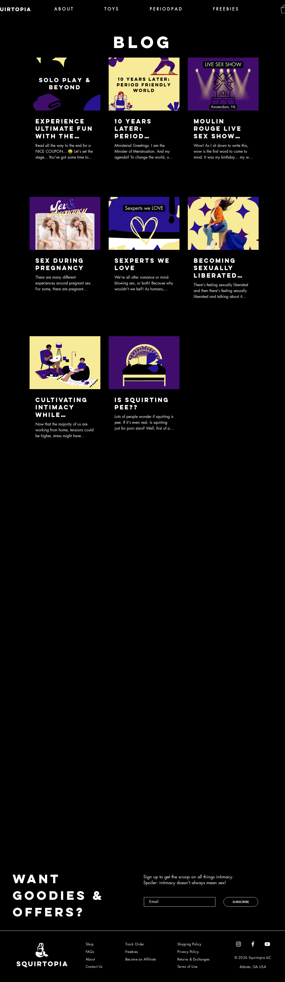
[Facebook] (253, 944)
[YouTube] (267, 944)
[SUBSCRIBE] (240, 902)
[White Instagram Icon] (238, 944)
